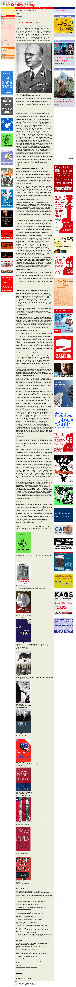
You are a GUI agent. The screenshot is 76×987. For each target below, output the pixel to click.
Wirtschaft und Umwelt (7, 25)
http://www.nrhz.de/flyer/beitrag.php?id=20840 (26, 967)
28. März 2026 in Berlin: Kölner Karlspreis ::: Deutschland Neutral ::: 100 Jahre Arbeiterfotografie (63, 60)
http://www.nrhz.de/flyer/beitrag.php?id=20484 (26, 956)
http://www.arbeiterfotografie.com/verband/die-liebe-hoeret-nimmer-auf (32, 892)
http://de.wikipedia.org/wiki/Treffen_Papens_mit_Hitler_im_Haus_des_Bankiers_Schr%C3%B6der (38, 897)
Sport (2, 42)
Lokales (3, 19)
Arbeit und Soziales (6, 23)
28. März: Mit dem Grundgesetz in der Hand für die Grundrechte (64, 100)
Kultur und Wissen (5, 44)
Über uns (3, 54)
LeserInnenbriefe (5, 50)
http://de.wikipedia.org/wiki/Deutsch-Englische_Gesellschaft (30, 913)
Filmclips (3, 38)
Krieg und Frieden (5, 29)
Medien (3, 36)
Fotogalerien (4, 40)
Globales (3, 27)
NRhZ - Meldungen (60, 10)
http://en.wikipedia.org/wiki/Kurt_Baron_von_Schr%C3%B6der (30, 901)
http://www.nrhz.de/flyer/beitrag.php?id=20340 (26, 949)
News (2, 17)
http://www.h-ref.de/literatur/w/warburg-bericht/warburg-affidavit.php (31, 925)
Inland (2, 21)
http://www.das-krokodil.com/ (45, 555)
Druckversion (19, 16)
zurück (17, 13)
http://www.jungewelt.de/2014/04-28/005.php (26, 932)
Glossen (3, 34)
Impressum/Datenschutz (7, 58)
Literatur (3, 46)
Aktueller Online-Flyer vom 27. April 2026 (25, 10)
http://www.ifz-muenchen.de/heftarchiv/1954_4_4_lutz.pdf (29, 919)
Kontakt (3, 56)
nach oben (28, 978)
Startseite (18, 978)
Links (2, 52)
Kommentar (4, 31)
